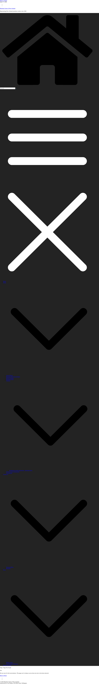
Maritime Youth (10, 379)
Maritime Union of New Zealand (7, 8)
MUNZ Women (9, 378)
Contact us (5, 474)
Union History (9, 375)
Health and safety (7, 665)
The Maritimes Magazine (12, 664)
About (4, 282)
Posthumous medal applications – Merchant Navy (20, 470)
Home (4, 281)
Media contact (9, 662)
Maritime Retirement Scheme (13, 376)
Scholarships (9, 473)
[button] (49, 374)
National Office (9, 567)
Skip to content (3, 0)
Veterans (8, 380)
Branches (8, 568)
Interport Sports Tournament (12, 471)
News (4, 569)
